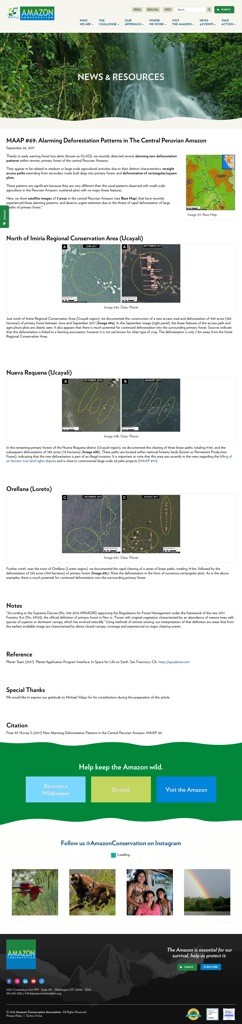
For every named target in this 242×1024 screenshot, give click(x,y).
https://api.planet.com (174, 662)
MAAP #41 (147, 461)
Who (86, 22)
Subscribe (210, 967)
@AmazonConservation (116, 843)
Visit (168, 9)
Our (134, 22)
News (208, 22)
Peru (137, 9)
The (109, 22)
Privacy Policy (14, 1016)
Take (228, 22)
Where (157, 22)
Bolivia (152, 9)
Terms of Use (34, 1016)
